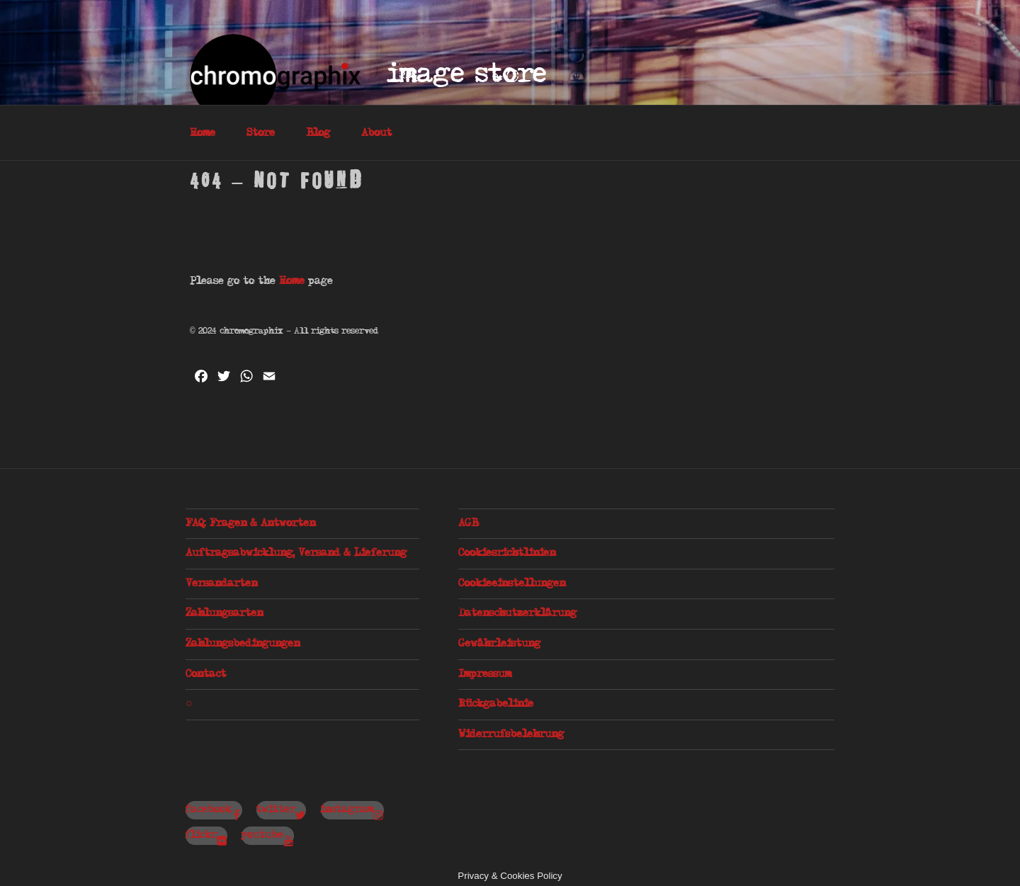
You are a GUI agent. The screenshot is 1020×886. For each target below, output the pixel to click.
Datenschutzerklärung (517, 613)
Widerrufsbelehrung (511, 734)
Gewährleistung (499, 644)
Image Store (467, 74)
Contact (206, 674)
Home (202, 133)
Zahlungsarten (224, 613)
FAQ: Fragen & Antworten (250, 523)
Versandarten (221, 584)
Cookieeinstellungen (511, 584)
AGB (468, 523)
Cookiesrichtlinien (506, 553)
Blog (318, 133)
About (376, 133)
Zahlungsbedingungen (243, 644)
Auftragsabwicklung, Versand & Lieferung (296, 553)
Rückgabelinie (495, 704)
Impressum (484, 674)
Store (260, 133)
